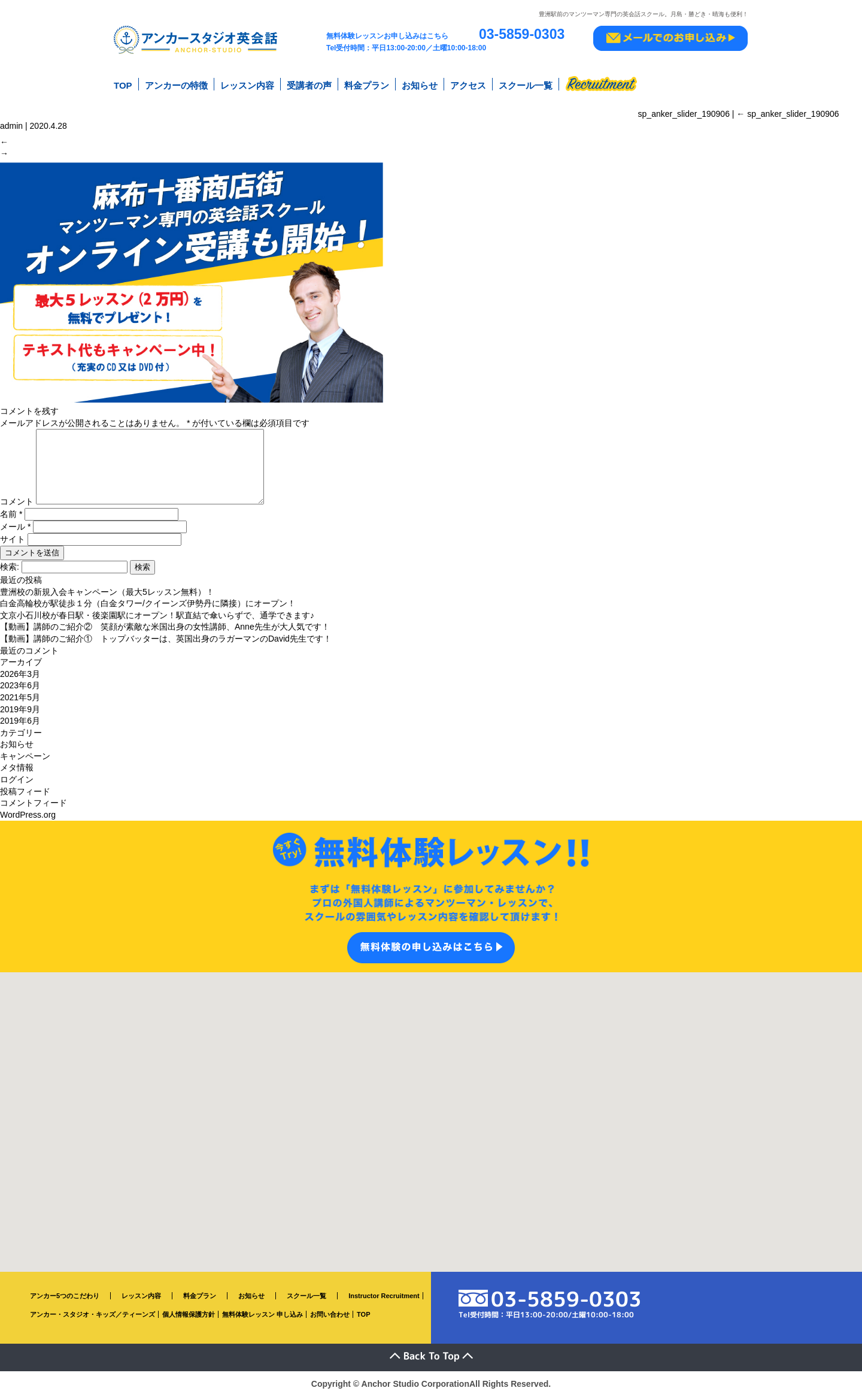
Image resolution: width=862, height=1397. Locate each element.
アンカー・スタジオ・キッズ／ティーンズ (92, 1315)
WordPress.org (28, 816)
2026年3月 (20, 675)
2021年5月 (20, 698)
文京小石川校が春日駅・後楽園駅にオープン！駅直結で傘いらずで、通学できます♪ (157, 616)
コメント (17, 502)
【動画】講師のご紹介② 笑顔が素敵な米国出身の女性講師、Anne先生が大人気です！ (165, 628)
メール (15, 528)
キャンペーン (25, 757)
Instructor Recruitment (384, 1297)
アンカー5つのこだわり (64, 1297)
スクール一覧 (526, 83)
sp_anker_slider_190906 (787, 107)
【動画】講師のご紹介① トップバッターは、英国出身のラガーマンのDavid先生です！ (166, 640)
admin (11, 119)
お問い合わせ (330, 1315)
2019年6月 (20, 722)
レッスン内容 (247, 83)
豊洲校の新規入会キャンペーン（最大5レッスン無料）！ (107, 592)
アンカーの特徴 (176, 83)
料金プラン (366, 83)
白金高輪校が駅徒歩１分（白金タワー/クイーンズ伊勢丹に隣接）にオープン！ (148, 604)
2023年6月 (20, 686)
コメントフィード (33, 804)
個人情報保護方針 (188, 1315)
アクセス (468, 83)
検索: (9, 568)
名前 (11, 515)
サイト (12, 540)
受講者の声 (309, 83)
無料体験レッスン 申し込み (262, 1315)
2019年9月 (20, 710)
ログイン (17, 780)
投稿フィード (25, 792)
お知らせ (420, 83)
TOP (123, 83)
